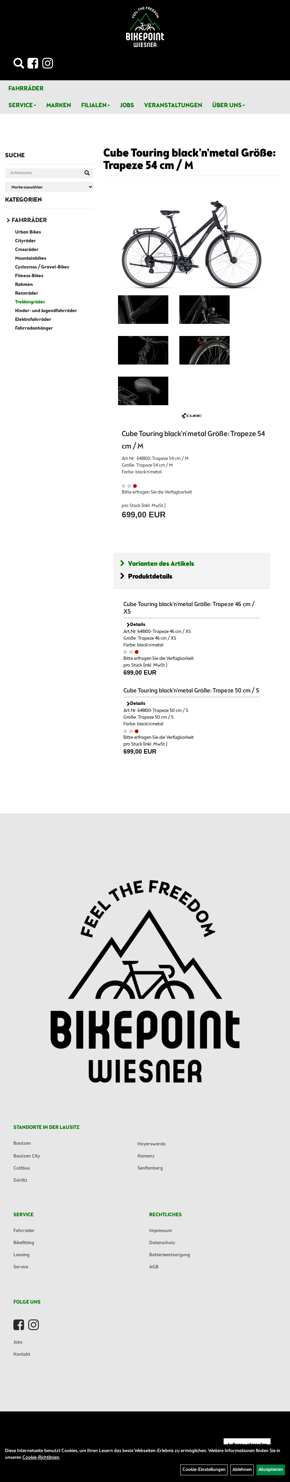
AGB (154, 1267)
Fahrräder (26, 89)
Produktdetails (146, 576)
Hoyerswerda (151, 1144)
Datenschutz (162, 1243)
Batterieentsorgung (169, 1255)
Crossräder (27, 250)
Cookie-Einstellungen (204, 1470)
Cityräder (25, 241)
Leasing (21, 1255)
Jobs (127, 105)
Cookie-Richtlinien (40, 1457)
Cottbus (21, 1168)
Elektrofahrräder (33, 319)
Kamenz (146, 1156)
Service (22, 105)
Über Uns (228, 105)
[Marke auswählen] (49, 187)
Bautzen (22, 1143)
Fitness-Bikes (29, 276)
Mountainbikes (30, 258)
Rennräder (26, 293)
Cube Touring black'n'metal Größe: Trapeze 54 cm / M (189, 160)
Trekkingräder (30, 302)
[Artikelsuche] (18, 65)
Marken (58, 105)
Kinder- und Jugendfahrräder (46, 311)
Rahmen (24, 285)
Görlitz (20, 1180)
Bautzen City (26, 1156)
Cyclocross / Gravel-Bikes (42, 267)
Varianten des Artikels (157, 563)
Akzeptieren (270, 1470)
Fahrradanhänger (34, 328)
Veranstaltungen (173, 105)
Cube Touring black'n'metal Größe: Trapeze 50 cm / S (191, 691)
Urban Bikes (28, 232)
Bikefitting (23, 1243)
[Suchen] (87, 173)
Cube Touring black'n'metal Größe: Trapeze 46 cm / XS (188, 608)
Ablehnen (242, 1470)
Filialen (95, 105)
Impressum (160, 1231)
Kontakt (21, 1354)
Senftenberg (150, 1168)
